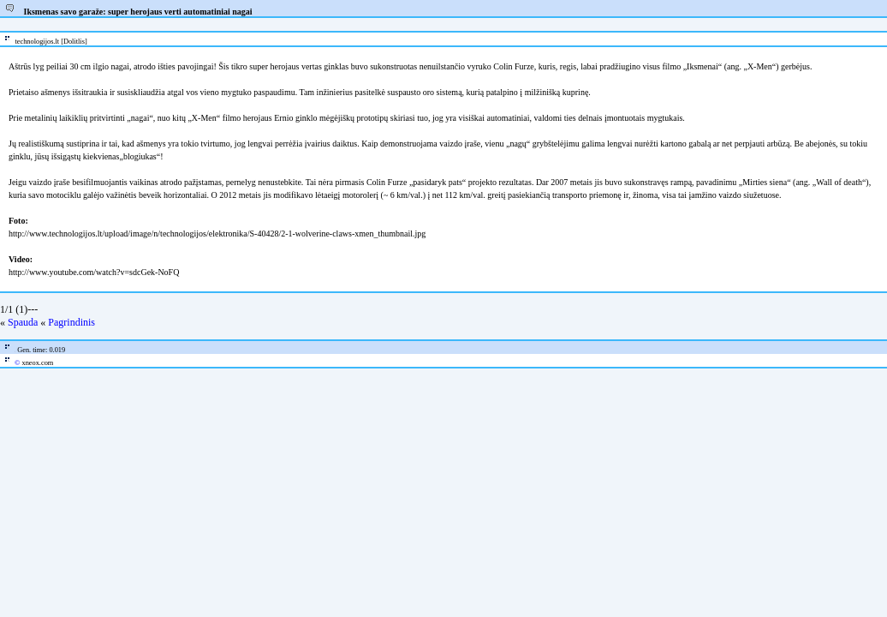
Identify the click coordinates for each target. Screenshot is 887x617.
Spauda (23, 322)
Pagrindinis (71, 322)
